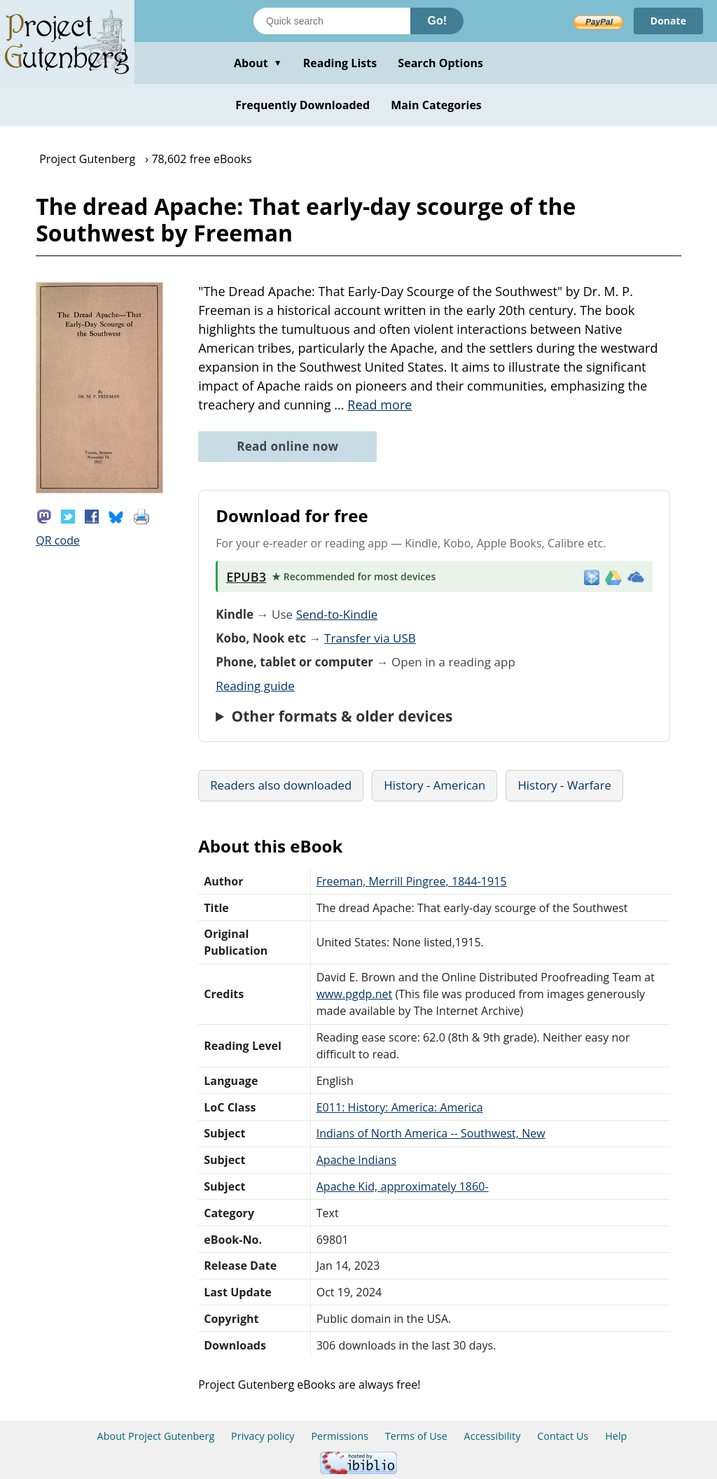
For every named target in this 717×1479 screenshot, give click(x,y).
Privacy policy (263, 1436)
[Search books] (331, 21)
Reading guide (255, 686)
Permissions (339, 1436)
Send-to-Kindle (337, 614)
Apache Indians (356, 1160)
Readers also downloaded (280, 785)
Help (616, 1436)
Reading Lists (340, 63)
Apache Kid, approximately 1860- (402, 1186)
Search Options (440, 63)
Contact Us (562, 1436)
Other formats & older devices (341, 716)
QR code (58, 540)
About (258, 63)
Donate (668, 20)
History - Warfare (564, 785)
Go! (437, 21)
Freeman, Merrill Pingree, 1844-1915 (411, 881)
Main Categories (436, 105)
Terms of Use (416, 1436)
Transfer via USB (370, 638)
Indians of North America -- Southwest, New (430, 1133)
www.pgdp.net (354, 994)
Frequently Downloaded (302, 105)
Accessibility (492, 1436)
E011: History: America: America (399, 1107)
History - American (434, 785)
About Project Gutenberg (156, 1436)
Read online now (287, 446)
